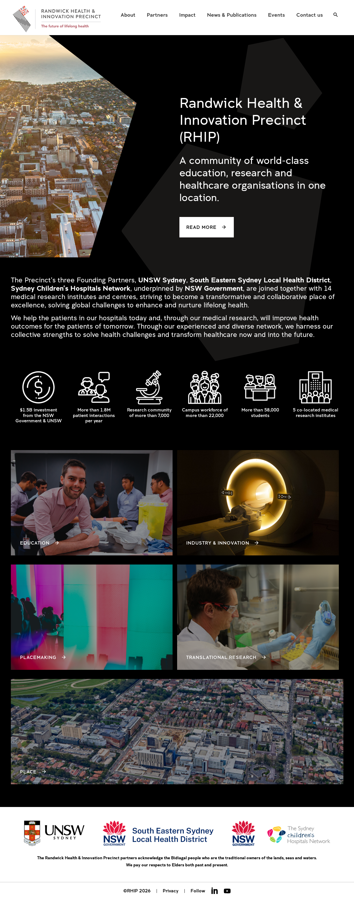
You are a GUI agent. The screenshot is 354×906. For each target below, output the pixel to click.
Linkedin (214, 890)
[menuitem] (128, 14)
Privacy (170, 890)
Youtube (227, 890)
